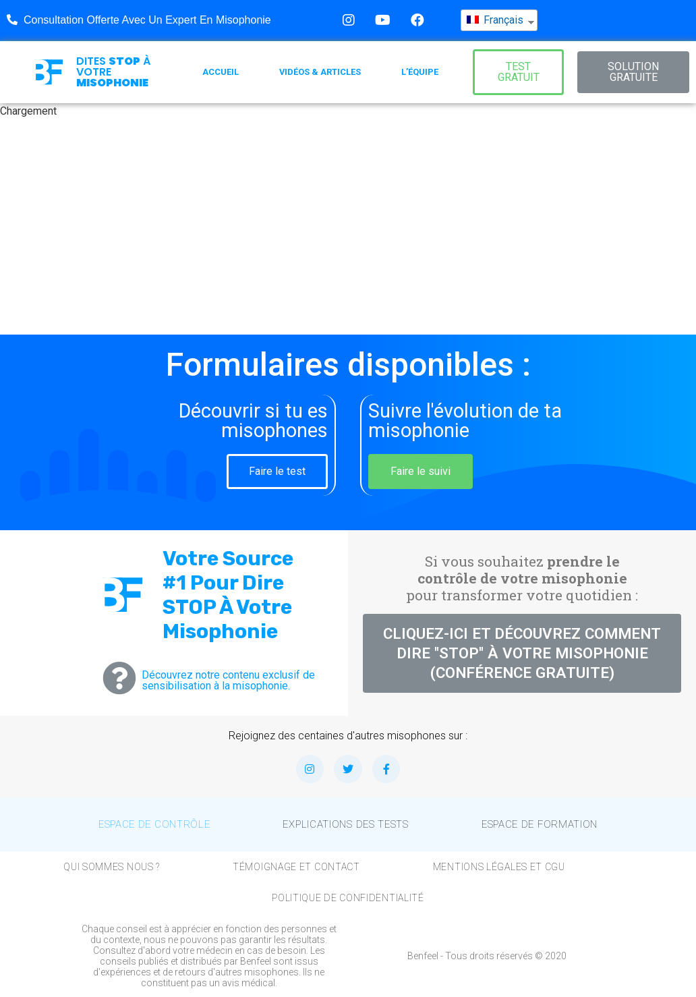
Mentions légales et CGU (499, 866)
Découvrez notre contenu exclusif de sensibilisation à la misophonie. (228, 680)
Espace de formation (540, 824)
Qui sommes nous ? (111, 866)
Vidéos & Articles (320, 72)
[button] (518, 72)
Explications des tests (345, 824)
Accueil (220, 72)
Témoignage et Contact (296, 866)
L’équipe (419, 72)
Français (495, 13)
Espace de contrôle (154, 824)
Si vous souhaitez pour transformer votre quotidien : (522, 578)
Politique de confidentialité (348, 897)
